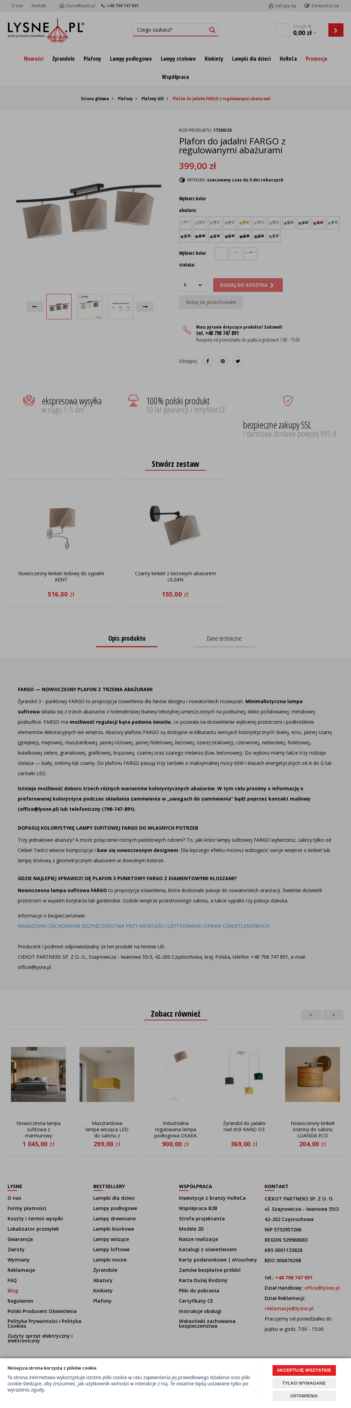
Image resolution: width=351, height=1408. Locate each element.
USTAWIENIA (304, 1395)
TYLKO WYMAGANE (304, 1383)
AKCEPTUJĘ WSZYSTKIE (304, 1370)
